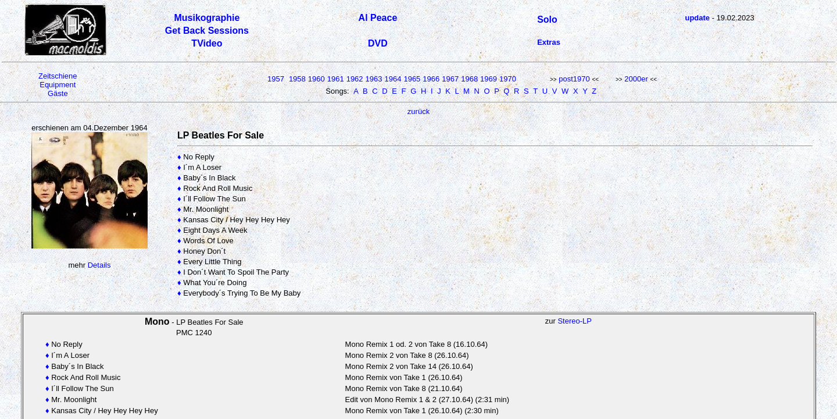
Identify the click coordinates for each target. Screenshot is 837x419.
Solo (547, 19)
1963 (374, 78)
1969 (488, 78)
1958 (297, 78)
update (697, 17)
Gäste (58, 93)
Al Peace (378, 18)
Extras (548, 42)
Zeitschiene (57, 76)
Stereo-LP (574, 321)
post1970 (574, 78)
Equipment (58, 84)
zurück (418, 111)
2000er (636, 78)
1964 (393, 78)
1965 (411, 78)
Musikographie (206, 18)
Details (99, 265)
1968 (469, 78)
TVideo (206, 43)
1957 (275, 78)
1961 (335, 78)
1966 (431, 78)
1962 (354, 78)
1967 (450, 78)
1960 (316, 78)
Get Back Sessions (207, 30)
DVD (378, 43)
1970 (507, 78)
